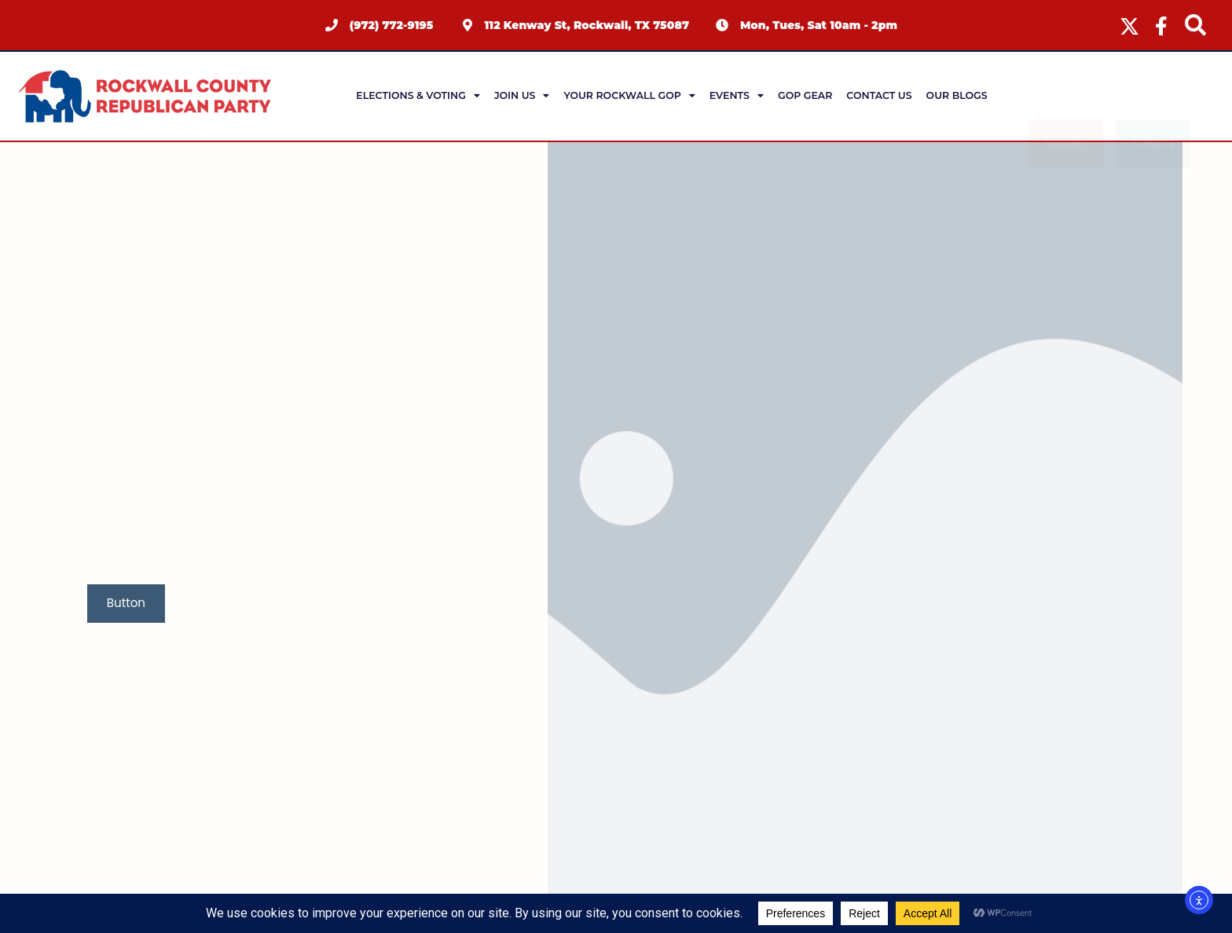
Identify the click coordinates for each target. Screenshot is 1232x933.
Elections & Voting (418, 96)
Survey (1066, 96)
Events (737, 96)
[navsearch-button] (1195, 25)
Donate (1153, 96)
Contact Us (878, 95)
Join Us (522, 96)
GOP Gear (805, 95)
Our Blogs (957, 95)
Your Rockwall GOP (629, 96)
